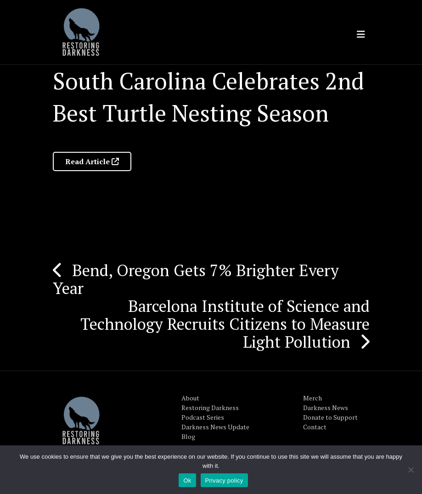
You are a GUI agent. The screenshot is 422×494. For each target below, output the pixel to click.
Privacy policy (224, 480)
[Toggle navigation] (361, 34)
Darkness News (325, 407)
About (190, 398)
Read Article (92, 161)
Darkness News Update (215, 426)
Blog (188, 436)
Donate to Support (330, 417)
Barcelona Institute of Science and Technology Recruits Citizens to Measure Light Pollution (225, 323)
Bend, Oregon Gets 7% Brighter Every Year (196, 279)
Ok (187, 480)
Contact (314, 426)
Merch (312, 398)
